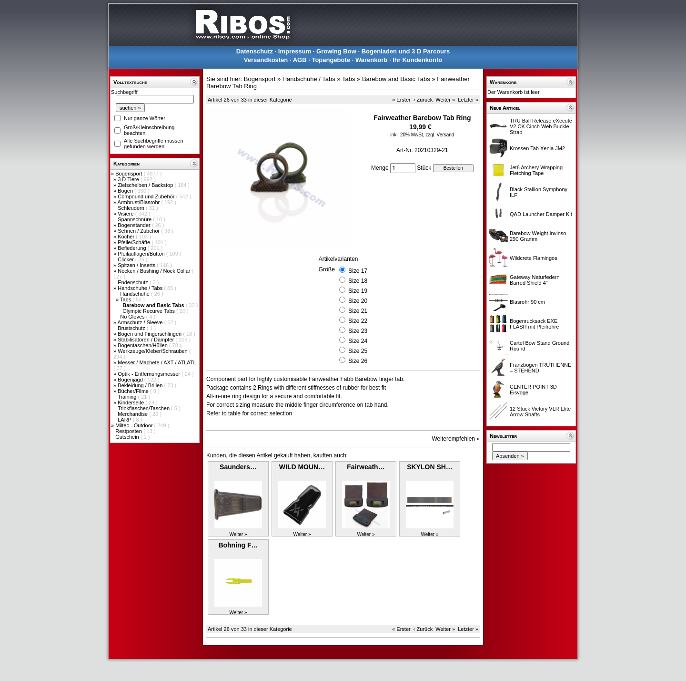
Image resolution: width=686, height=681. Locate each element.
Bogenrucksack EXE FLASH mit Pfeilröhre (534, 324)
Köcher (127, 236)
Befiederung (132, 248)
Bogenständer (135, 225)
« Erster (401, 100)
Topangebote (331, 59)
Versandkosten (266, 59)
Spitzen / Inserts (137, 265)
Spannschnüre (135, 219)
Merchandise (133, 414)
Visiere (126, 214)
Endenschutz (134, 282)
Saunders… (238, 467)
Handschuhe (135, 294)
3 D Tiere (129, 179)
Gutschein (128, 437)
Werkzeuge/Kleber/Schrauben (153, 351)
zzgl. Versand (439, 134)
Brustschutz (132, 328)
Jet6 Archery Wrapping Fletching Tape (536, 170)
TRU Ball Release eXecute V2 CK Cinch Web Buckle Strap (541, 126)
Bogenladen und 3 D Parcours (406, 51)
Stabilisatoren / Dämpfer (146, 339)
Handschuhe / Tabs (141, 288)
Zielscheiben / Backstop (146, 185)
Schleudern (132, 208)
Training (128, 397)
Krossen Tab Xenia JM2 (537, 148)
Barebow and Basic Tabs (396, 79)
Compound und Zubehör (147, 196)
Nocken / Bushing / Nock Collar (155, 271)
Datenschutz (254, 51)
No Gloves (133, 317)
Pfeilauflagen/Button (142, 254)
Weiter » (445, 100)
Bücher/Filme (134, 391)
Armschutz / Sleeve (141, 322)
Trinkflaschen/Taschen (144, 408)
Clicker (126, 259)
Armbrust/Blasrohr (139, 202)
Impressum (294, 51)
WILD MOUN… (302, 467)
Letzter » (468, 100)
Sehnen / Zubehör (139, 231)
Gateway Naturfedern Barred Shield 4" (535, 280)
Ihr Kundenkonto (417, 59)
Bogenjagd (131, 379)
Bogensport (129, 173)
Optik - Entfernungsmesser (150, 374)
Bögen (126, 191)
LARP (125, 420)
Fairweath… (365, 467)
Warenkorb (371, 59)
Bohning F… (238, 545)
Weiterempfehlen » (456, 438)
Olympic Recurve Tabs (149, 311)
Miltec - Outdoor (134, 425)
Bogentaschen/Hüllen (143, 345)
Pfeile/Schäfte (134, 242)
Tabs (126, 299)
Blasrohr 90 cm (527, 302)
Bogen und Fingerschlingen (150, 334)
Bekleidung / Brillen (141, 385)
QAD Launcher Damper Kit (541, 214)
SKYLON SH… (430, 467)
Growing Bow (336, 51)
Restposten (129, 431)
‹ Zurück (423, 100)
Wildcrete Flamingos (533, 258)
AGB (300, 59)
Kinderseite (131, 402)
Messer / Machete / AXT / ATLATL (157, 362)
